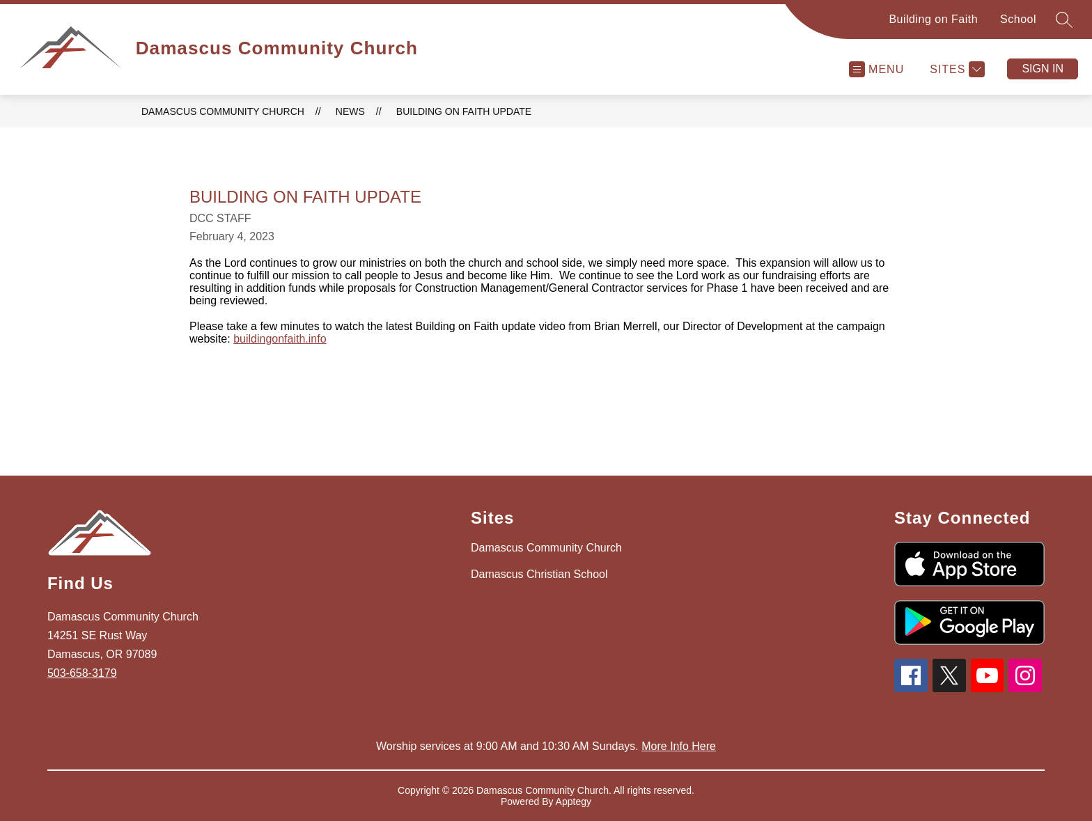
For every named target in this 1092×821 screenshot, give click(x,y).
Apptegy (573, 801)
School (1018, 19)
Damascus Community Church (222, 111)
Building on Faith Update (463, 111)
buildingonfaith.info (279, 339)
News (350, 111)
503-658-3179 (82, 673)
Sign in (1042, 69)
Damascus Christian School (539, 574)
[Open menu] (876, 69)
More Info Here (678, 746)
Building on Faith (933, 19)
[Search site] (1064, 19)
